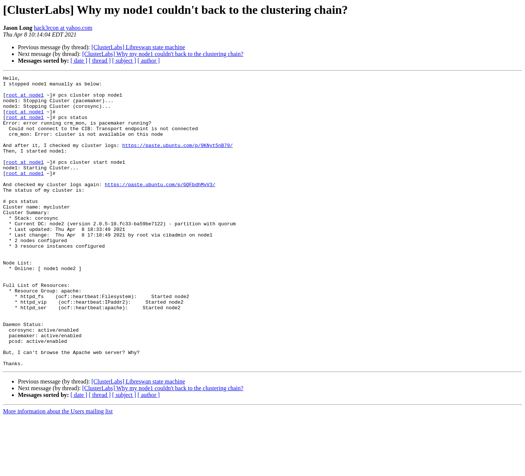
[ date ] (78, 60)
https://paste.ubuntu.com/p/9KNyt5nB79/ (177, 159)
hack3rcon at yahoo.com (63, 28)
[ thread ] (100, 60)
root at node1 (25, 99)
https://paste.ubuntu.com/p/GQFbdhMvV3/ (160, 206)
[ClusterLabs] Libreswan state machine (138, 47)
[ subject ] (124, 60)
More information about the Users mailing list (58, 469)
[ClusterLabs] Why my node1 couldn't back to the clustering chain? (162, 54)
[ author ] (149, 60)
